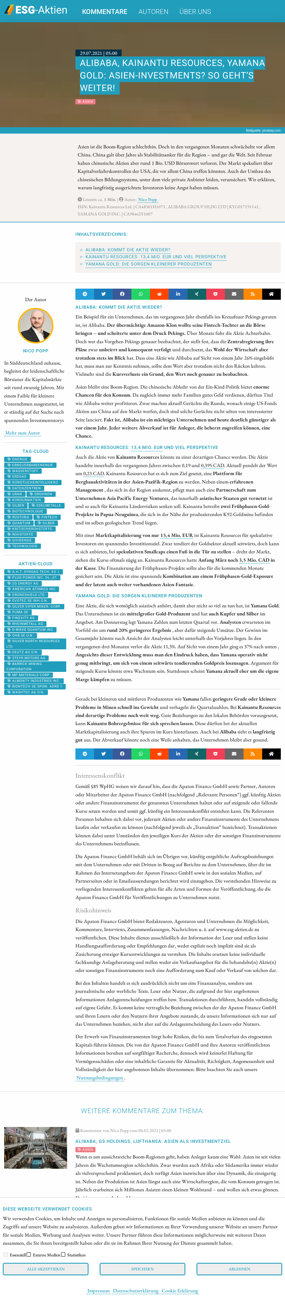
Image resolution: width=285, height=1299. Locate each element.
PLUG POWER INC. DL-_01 (32, 577)
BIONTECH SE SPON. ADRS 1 (35, 686)
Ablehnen (239, 1268)
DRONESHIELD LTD (26, 594)
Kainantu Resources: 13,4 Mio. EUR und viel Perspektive (156, 257)
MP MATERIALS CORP (29, 674)
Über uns (195, 12)
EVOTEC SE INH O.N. (28, 600)
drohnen (41, 494)
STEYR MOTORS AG (26, 657)
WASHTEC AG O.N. (26, 692)
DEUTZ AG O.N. (23, 652)
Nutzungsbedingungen (100, 1077)
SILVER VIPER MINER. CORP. (34, 606)
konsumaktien (24, 499)
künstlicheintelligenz (33, 482)
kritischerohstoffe (30, 528)
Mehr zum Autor (22, 432)
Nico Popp (147, 199)
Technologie (23, 546)
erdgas (17, 476)
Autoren (153, 12)
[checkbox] (5, 1254)
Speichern (142, 1268)
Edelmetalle (46, 505)
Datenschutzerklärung (135, 1290)
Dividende (20, 540)
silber (16, 505)
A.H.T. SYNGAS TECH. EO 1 (34, 571)
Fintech (47, 517)
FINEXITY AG (21, 617)
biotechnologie (25, 511)
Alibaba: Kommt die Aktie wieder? (128, 250)
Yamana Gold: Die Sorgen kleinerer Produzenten (148, 264)
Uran (15, 494)
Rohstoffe (20, 534)
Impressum (98, 1290)
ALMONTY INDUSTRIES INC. (34, 680)
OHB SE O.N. (21, 635)
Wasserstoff (23, 470)
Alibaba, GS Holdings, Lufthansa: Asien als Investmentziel (153, 1141)
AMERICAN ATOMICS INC (32, 588)
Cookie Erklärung (180, 1290)
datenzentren (24, 488)
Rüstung (18, 517)
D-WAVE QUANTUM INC (30, 629)
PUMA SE (18, 612)
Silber (46, 523)
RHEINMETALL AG (25, 623)
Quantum (19, 523)
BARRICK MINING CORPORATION (24, 666)
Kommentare (104, 12)
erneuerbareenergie (30, 465)
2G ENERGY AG (23, 583)
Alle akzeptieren (46, 1268)
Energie (18, 459)
